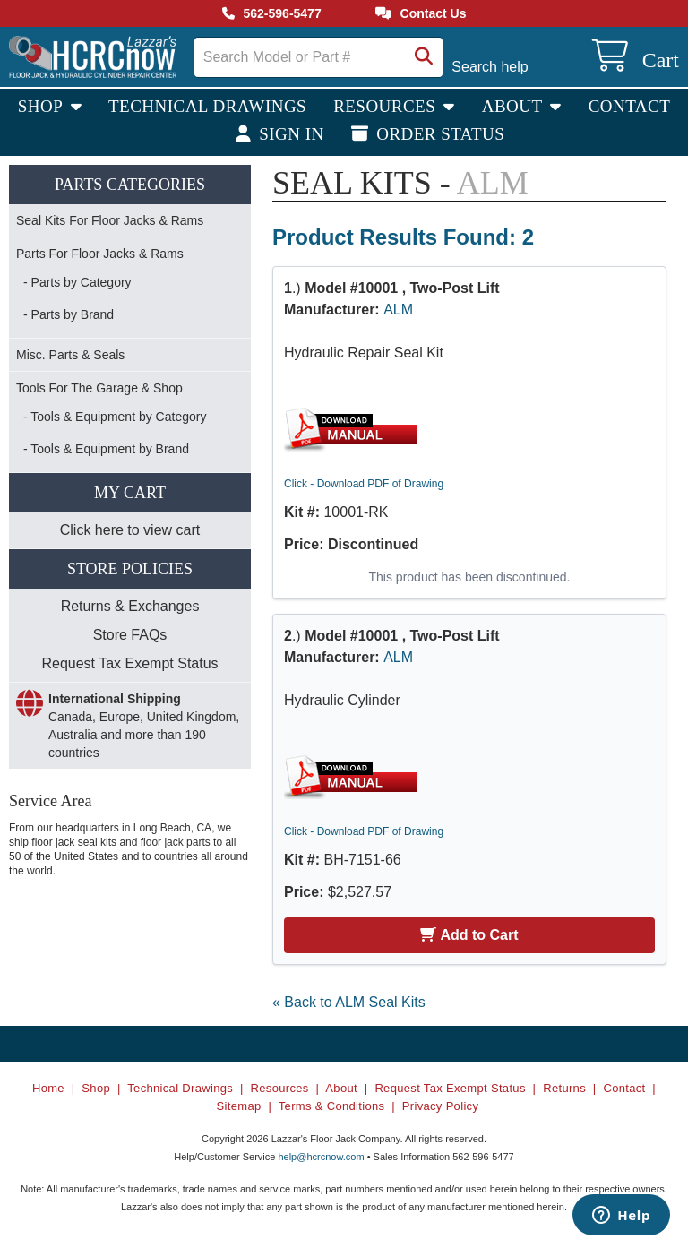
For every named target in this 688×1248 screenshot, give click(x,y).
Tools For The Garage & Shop (99, 388)
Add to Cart (469, 934)
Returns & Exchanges (130, 606)
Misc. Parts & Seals (70, 355)
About (514, 106)
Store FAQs (130, 634)
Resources (386, 106)
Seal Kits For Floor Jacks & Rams (109, 220)
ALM (398, 309)
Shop (42, 106)
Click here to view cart (130, 530)
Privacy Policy (440, 1106)
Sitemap (239, 1106)
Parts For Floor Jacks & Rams (100, 253)
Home (48, 1088)
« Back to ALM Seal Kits (349, 1002)
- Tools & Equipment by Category (114, 416)
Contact (630, 106)
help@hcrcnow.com (321, 1156)
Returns (564, 1088)
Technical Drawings (207, 106)
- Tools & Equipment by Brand (106, 449)
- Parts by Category (77, 282)
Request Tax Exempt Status (129, 663)
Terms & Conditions (332, 1106)
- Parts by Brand (68, 314)
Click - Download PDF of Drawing (363, 484)
